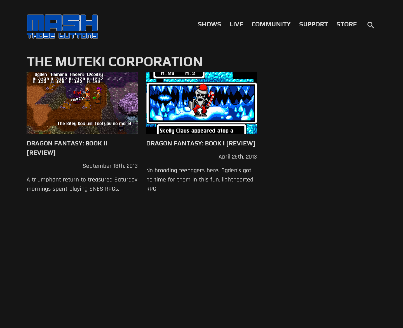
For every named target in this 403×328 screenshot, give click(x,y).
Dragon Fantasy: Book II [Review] (67, 148)
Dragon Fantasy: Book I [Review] (200, 143)
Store (346, 24)
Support (313, 24)
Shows (209, 24)
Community (271, 24)
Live (236, 24)
